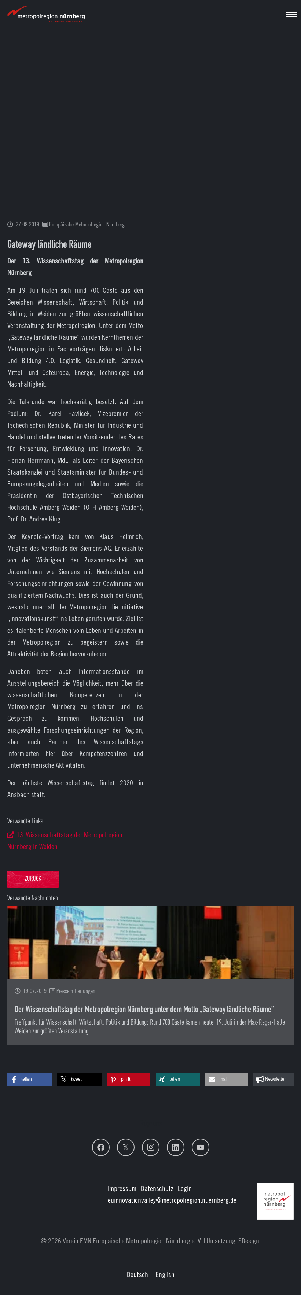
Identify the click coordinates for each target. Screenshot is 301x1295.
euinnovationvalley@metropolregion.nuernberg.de (172, 1200)
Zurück (33, 879)
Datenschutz (157, 1188)
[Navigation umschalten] (291, 14)
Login (185, 1188)
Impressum (122, 1188)
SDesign (248, 1240)
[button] (29, 1079)
